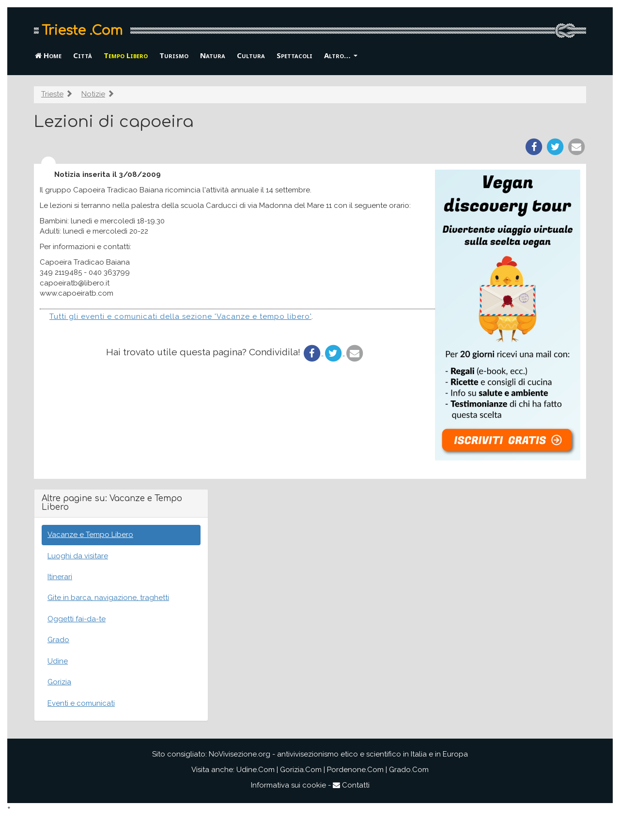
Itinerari (59, 576)
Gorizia (59, 682)
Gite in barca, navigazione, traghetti (108, 597)
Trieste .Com (82, 30)
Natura (212, 55)
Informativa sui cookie (288, 785)
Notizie (93, 94)
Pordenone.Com (355, 769)
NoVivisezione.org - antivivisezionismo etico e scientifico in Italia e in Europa (338, 754)
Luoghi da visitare (77, 556)
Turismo (173, 55)
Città (82, 55)
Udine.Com (255, 769)
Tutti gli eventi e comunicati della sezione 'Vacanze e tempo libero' (180, 316)
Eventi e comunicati (81, 703)
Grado (58, 639)
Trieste (52, 94)
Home (48, 55)
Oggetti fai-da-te (76, 619)
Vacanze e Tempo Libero (90, 534)
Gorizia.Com (301, 769)
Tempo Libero (126, 55)
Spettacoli (294, 55)
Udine (57, 661)
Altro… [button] (340, 55)
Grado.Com (409, 769)
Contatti (351, 785)
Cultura (251, 55)
